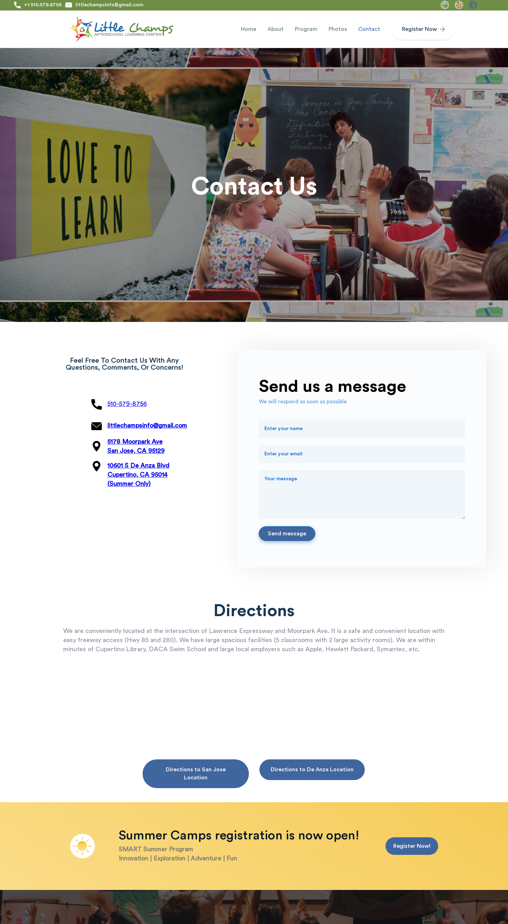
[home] (120, 29)
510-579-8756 (127, 404)
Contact (369, 29)
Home (248, 29)
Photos (338, 29)
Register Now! (411, 846)
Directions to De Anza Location (312, 769)
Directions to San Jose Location (196, 773)
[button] (275, 29)
